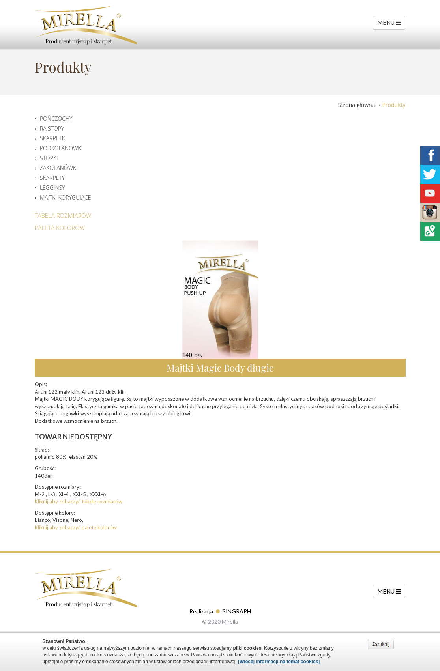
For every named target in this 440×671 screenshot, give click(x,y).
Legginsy (52, 187)
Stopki (49, 158)
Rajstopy (52, 128)
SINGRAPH (237, 611)
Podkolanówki (61, 148)
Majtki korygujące (65, 197)
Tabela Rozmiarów (63, 215)
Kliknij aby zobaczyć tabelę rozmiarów (78, 501)
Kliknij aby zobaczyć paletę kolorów (76, 527)
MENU (389, 22)
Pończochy (56, 118)
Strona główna (356, 104)
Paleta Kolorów (60, 228)
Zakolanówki (59, 168)
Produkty (393, 104)
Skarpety (52, 177)
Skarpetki (53, 138)
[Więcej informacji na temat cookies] (279, 661)
